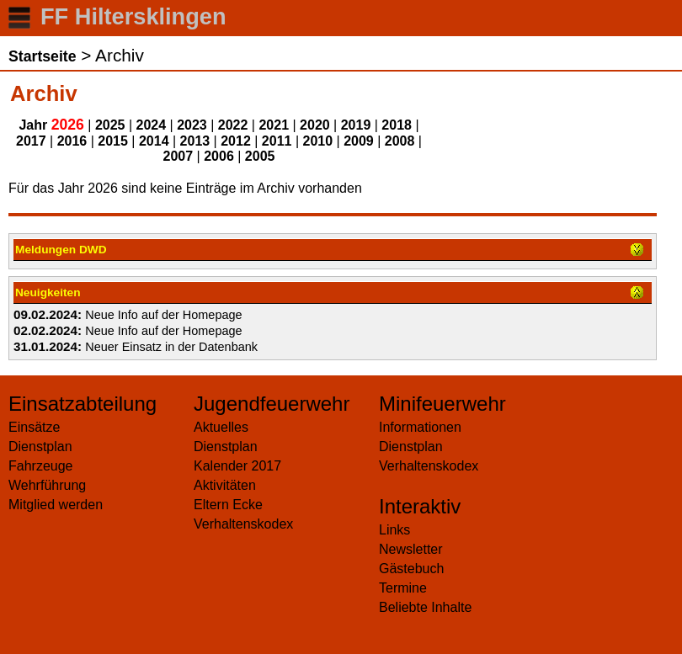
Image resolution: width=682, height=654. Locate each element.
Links (394, 530)
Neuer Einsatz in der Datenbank (171, 347)
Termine (403, 588)
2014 (154, 141)
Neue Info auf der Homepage (163, 315)
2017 (31, 141)
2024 (151, 125)
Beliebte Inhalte (425, 607)
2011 (277, 141)
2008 (400, 141)
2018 (396, 125)
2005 (260, 156)
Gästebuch (411, 568)
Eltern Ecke (228, 504)
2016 (72, 141)
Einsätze (34, 427)
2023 (192, 125)
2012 (236, 141)
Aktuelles (221, 427)
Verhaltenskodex (243, 524)
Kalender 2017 (237, 466)
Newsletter (411, 549)
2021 (273, 125)
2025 (110, 125)
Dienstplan (40, 446)
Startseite (42, 56)
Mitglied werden (55, 504)
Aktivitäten (225, 485)
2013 (195, 141)
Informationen (420, 427)
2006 (219, 156)
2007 (178, 156)
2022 (233, 125)
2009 (359, 141)
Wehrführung (47, 485)
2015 (113, 141)
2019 (356, 125)
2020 (315, 125)
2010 (318, 141)
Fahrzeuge (40, 466)
